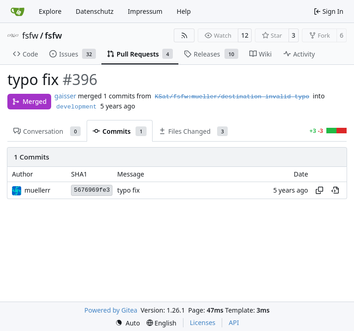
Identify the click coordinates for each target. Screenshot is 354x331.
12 (244, 35)
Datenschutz (94, 11)
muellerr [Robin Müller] (37, 190)
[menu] (127, 323)
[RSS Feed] (184, 35)
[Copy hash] (319, 190)
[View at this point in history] (335, 190)
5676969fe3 (92, 190)
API (234, 322)
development (76, 106)
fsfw (30, 35)
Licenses (203, 322)
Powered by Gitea (110, 310)
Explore (50, 11)
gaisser (65, 95)
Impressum (145, 11)
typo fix (128, 190)
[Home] (17, 11)
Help (184, 11)
